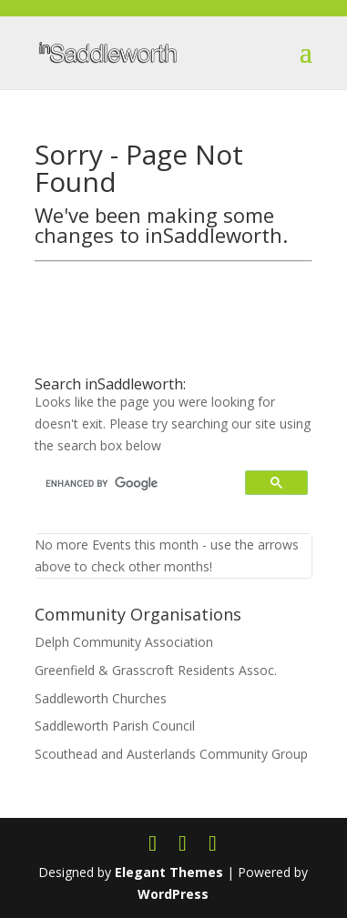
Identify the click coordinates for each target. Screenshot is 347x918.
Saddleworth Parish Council (115, 725)
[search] (143, 483)
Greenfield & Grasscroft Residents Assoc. (156, 670)
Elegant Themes (169, 872)
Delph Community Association (124, 642)
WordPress (173, 894)
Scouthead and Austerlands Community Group (171, 753)
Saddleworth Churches (101, 698)
